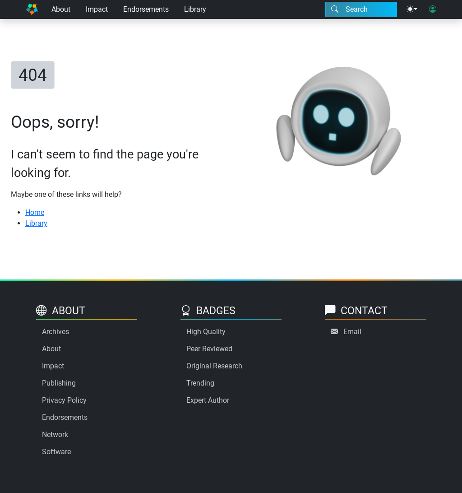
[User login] (432, 9)
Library (195, 9)
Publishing (59, 383)
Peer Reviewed (209, 348)
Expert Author (207, 400)
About (60, 9)
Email (352, 331)
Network (55, 434)
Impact (97, 9)
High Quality (206, 331)
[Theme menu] (412, 9)
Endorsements (146, 9)
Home (34, 212)
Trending (200, 383)
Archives (55, 331)
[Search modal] (361, 9)
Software (56, 451)
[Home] (32, 9)
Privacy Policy (64, 400)
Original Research (214, 366)
